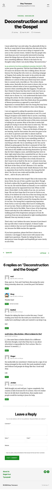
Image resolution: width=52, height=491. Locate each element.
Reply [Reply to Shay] (6, 304)
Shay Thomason (26, 4)
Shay (16, 33)
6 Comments (37, 33)
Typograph (7, 479)
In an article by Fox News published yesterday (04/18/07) (25, 67)
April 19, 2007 (25, 33)
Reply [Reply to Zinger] (6, 378)
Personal (20, 16)
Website (7, 447)
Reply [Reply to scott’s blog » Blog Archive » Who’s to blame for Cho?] (6, 352)
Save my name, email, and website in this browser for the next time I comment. (25, 454)
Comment (8, 425)
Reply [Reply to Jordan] (6, 401)
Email (28, 440)
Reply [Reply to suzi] (6, 288)
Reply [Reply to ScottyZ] (6, 328)
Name (7, 440)
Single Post (7, 476)
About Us (7, 473)
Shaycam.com (30, 16)
